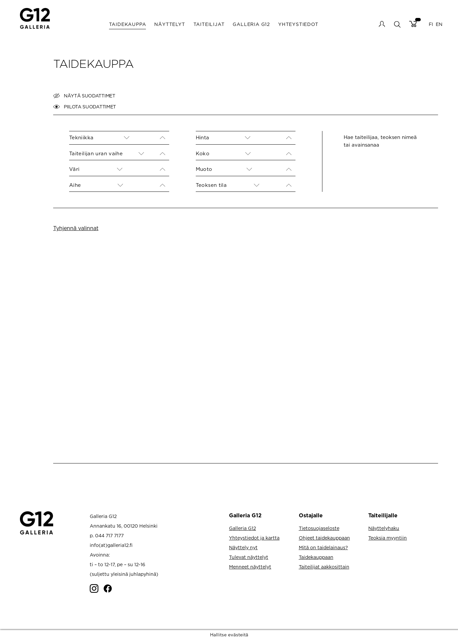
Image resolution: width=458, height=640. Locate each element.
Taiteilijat (209, 24)
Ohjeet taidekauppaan (324, 537)
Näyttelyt (169, 24)
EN (439, 24)
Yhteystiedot (298, 24)
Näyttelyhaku (383, 528)
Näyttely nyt (243, 547)
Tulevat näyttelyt (248, 557)
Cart (413, 24)
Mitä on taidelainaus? (323, 547)
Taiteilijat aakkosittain (324, 566)
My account (382, 24)
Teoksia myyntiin (387, 537)
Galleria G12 (251, 24)
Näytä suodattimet (84, 95)
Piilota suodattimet (84, 106)
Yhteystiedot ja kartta (254, 537)
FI (431, 24)
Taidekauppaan (316, 557)
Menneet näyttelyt (250, 566)
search (397, 24)
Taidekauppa (127, 24)
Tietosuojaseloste (319, 528)
